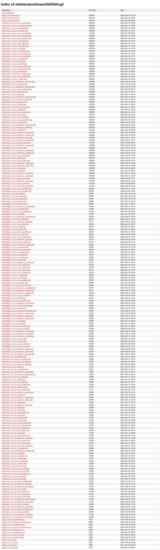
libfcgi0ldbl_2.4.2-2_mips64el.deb (15, 283)
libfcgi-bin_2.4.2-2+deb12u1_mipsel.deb (17, 502)
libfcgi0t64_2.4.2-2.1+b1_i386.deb (15, 234)
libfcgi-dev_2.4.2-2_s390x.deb (13, 158)
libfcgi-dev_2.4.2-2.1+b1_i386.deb (15, 117)
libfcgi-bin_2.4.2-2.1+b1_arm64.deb (16, 497)
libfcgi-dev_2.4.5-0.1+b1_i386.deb (15, 46)
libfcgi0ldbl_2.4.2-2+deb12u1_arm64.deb (18, 303)
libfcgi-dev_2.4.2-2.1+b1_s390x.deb (16, 161)
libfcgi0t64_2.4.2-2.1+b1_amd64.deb (16, 280)
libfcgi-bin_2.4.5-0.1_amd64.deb (14, 418)
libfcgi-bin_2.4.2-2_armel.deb (13, 433)
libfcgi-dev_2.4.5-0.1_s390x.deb (14, 79)
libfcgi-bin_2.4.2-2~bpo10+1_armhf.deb (17, 446)
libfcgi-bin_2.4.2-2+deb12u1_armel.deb (17, 514)
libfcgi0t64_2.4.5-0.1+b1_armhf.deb (16, 326)
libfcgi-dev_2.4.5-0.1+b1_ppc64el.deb (16, 36)
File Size (92, 10)
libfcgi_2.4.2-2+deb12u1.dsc (13, 537)
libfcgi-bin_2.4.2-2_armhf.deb (13, 453)
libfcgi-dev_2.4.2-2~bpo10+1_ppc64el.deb (18, 82)
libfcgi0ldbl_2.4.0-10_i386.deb (13, 61)
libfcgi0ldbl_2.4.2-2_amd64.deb (14, 229)
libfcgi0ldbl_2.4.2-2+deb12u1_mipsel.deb (18, 331)
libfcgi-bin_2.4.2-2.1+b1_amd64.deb (16, 474)
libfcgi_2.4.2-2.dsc (9, 540)
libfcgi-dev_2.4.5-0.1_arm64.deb (14, 64)
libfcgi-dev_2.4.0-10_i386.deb (13, 194)
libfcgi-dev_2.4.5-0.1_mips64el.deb (15, 51)
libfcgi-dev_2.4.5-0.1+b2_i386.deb (15, 43)
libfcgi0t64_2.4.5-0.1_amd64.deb (15, 255)
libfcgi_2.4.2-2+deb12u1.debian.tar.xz (16, 522)
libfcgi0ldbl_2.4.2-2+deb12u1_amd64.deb (18, 290)
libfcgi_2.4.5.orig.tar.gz (11, 18)
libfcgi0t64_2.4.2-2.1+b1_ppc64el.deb (16, 211)
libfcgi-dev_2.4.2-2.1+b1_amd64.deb (16, 143)
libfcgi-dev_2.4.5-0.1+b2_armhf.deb (16, 112)
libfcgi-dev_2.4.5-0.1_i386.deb (14, 48)
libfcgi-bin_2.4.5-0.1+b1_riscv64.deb (16, 443)
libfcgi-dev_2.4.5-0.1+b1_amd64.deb (16, 54)
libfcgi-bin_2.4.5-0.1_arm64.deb (14, 463)
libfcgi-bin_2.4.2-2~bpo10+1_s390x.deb (17, 400)
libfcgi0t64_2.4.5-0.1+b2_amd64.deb (16, 242)
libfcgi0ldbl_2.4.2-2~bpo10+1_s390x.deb (18, 293)
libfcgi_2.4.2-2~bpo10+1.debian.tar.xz (16, 527)
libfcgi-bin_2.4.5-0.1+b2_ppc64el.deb (16, 362)
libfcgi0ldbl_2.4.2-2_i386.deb (13, 214)
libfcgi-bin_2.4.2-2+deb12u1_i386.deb (17, 484)
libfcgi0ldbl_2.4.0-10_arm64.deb (14, 102)
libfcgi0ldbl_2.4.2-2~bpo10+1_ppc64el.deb (18, 206)
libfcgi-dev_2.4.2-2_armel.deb (13, 168)
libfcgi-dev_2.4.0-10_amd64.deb (14, 196)
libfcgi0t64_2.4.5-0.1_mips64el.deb (15, 252)
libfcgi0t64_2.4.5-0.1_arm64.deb (14, 275)
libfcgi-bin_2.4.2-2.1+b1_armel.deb (15, 504)
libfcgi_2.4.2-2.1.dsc (10, 542)
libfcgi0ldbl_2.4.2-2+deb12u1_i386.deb (17, 239)
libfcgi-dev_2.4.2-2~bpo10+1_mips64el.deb (19, 97)
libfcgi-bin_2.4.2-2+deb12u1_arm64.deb (17, 507)
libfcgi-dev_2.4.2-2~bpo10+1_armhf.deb (17, 176)
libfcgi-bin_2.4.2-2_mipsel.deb (13, 402)
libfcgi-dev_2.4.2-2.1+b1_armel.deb (16, 178)
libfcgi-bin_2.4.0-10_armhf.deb (14, 479)
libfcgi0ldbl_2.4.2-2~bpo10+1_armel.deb (17, 334)
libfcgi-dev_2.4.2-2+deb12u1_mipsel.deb (18, 145)
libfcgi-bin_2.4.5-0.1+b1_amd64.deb (16, 385)
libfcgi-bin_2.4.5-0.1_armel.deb (14, 476)
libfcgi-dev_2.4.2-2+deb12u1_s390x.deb (17, 166)
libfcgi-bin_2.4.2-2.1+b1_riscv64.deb (16, 494)
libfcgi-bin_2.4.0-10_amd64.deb (14, 420)
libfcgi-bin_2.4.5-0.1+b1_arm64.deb (16, 441)
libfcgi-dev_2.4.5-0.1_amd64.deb (15, 59)
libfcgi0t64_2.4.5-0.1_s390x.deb (14, 278)
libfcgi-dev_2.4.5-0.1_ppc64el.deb (15, 41)
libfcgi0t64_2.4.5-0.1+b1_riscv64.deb (16, 250)
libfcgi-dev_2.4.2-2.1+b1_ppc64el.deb (16, 89)
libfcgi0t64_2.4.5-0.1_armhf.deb (14, 339)
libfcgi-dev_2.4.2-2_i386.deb (13, 94)
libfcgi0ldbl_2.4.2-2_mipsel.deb (14, 308)
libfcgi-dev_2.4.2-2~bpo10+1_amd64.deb (18, 135)
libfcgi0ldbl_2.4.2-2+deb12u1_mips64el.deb (19, 311)
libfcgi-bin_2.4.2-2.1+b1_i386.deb (15, 461)
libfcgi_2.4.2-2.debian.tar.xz (13, 530)
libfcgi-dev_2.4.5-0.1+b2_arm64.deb (16, 69)
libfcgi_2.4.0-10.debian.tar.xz (13, 519)
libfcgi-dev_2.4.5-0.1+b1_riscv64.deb (16, 23)
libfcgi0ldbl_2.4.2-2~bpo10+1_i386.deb (17, 222)
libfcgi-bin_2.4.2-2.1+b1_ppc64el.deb (16, 423)
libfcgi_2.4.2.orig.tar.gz (11, 20)
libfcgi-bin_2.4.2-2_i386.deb (13, 367)
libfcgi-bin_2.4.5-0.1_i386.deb (13, 395)
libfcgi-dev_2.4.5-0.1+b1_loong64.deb (17, 26)
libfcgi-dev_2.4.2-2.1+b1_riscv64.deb (16, 33)
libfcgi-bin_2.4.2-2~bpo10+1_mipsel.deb (17, 397)
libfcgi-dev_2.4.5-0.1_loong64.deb (15, 28)
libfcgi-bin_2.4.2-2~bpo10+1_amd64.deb (18, 372)
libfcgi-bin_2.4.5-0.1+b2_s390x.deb (16, 430)
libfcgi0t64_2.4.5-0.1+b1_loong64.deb (17, 232)
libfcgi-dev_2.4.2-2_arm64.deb (14, 130)
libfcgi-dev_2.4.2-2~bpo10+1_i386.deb (17, 99)
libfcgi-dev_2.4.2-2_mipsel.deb (14, 110)
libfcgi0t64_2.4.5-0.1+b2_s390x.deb (16, 265)
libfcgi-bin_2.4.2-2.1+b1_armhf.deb (15, 512)
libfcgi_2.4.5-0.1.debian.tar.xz (13, 532)
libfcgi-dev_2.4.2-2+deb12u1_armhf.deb (17, 186)
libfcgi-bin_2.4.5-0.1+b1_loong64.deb (16, 425)
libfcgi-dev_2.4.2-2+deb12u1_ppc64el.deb (18, 87)
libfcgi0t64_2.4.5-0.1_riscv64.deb (15, 257)
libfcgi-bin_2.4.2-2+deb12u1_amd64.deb (18, 486)
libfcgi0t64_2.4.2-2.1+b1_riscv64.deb (16, 285)
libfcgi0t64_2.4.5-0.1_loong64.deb (15, 247)
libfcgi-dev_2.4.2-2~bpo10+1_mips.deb (17, 138)
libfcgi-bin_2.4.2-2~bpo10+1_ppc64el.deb (18, 354)
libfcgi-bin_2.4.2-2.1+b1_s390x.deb (16, 491)
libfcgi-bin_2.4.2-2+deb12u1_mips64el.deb (18, 499)
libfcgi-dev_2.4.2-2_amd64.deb (14, 104)
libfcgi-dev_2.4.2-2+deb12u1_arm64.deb (18, 150)
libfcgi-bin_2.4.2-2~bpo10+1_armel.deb (17, 438)
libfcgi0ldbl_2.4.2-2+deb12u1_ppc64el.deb (18, 217)
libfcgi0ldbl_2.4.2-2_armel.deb (13, 321)
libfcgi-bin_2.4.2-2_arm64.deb (13, 410)
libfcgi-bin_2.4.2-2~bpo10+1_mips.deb (17, 405)
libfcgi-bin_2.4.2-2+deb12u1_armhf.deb (17, 517)
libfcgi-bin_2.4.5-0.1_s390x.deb (14, 458)
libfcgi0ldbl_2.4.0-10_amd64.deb (14, 84)
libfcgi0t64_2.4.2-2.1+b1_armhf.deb (16, 344)
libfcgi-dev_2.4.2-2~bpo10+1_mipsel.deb (18, 132)
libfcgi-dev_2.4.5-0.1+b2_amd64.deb (16, 56)
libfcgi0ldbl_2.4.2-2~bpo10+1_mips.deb (17, 316)
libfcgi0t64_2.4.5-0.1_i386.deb (14, 227)
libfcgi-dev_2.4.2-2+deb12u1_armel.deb (17, 181)
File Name (6, 10)
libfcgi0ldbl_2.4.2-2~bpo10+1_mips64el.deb (19, 288)
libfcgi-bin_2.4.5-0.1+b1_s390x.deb (16, 428)
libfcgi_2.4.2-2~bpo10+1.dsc (13, 535)
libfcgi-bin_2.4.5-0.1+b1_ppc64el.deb (16, 359)
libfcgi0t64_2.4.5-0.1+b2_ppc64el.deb (16, 191)
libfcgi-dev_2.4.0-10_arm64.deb (14, 199)
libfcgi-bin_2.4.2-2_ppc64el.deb (14, 357)
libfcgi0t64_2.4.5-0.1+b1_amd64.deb (16, 237)
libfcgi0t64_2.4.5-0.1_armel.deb (14, 341)
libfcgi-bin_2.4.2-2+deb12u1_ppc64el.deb (18, 451)
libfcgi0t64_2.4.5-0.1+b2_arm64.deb (16, 270)
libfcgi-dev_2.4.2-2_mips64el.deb (15, 92)
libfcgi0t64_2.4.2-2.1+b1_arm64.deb (16, 295)
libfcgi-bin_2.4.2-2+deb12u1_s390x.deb (17, 509)
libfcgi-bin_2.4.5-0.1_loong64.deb (15, 448)
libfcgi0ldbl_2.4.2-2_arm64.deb (14, 260)
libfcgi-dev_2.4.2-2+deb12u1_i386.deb (17, 127)
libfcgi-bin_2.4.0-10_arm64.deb (14, 466)
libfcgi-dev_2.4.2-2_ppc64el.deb (14, 71)
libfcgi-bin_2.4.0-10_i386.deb (13, 407)
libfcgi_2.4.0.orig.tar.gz (11, 15)
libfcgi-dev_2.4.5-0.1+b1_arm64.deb (16, 66)
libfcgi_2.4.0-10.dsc (9, 545)
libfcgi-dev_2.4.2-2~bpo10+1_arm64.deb (18, 140)
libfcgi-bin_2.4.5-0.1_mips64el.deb (15, 413)
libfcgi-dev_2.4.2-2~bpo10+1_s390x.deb (17, 163)
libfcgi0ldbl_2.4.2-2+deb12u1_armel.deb (17, 349)
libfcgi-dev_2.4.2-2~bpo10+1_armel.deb (17, 173)
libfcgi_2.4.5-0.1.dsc (10, 547)
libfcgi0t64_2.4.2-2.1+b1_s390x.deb (16, 301)
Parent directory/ (8, 13)
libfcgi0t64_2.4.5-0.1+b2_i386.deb (15, 224)
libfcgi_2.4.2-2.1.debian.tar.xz (13, 525)
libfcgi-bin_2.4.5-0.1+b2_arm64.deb (16, 435)
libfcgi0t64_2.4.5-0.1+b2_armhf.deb (16, 329)
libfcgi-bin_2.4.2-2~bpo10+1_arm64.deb (17, 392)
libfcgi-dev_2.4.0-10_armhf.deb (14, 201)
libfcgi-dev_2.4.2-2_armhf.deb (13, 171)
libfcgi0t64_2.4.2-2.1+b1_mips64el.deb (17, 306)
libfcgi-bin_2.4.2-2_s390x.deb (13, 415)
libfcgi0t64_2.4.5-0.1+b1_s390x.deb (16, 267)
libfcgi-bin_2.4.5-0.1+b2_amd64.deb (16, 390)
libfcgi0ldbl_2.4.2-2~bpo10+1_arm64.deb (18, 262)
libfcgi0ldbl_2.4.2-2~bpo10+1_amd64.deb (18, 245)
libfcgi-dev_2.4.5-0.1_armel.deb (14, 115)
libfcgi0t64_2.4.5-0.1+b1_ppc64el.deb (16, 189)
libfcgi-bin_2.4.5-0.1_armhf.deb (14, 489)
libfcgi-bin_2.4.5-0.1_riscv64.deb (14, 456)
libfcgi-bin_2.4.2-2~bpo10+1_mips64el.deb (18, 374)
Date (122, 10)
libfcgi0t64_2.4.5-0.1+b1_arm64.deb (16, 273)
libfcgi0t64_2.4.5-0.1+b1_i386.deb (15, 219)
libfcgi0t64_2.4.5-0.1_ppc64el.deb (15, 209)
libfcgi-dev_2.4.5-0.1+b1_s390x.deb (16, 74)
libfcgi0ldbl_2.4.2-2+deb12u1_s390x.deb (18, 318)
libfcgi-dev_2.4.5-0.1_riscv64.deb (15, 31)
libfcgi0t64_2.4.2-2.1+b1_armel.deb (16, 346)
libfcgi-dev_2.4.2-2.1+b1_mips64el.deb (17, 120)
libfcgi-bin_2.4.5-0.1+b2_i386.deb (15, 382)
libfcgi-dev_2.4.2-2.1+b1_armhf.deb (16, 183)
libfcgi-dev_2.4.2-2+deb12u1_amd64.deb (18, 153)
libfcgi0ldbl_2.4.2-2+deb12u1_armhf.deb (17, 351)
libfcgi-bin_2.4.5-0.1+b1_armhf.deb (15, 469)
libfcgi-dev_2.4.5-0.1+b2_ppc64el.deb (16, 38)
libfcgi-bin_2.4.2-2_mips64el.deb (14, 387)
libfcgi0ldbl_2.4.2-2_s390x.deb (14, 298)
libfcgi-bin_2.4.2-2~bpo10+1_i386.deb (17, 364)
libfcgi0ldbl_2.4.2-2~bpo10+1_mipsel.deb (18, 313)
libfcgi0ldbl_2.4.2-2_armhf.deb (14, 323)
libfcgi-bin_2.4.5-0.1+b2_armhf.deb (15, 471)
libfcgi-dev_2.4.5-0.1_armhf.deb (14, 122)
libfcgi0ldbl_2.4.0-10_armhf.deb (14, 148)
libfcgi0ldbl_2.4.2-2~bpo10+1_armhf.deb (17, 336)
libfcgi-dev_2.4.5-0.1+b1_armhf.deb (16, 107)
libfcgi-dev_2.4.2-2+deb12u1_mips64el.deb (19, 125)
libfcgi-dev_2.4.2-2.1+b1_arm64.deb (16, 155)
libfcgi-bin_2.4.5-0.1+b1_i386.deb (15, 377)
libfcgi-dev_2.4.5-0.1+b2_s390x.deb (16, 76)
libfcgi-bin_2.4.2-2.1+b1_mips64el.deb (17, 481)
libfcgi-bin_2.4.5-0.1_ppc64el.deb (15, 369)
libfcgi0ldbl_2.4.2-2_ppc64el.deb (14, 204)
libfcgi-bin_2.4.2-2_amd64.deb (14, 379)
